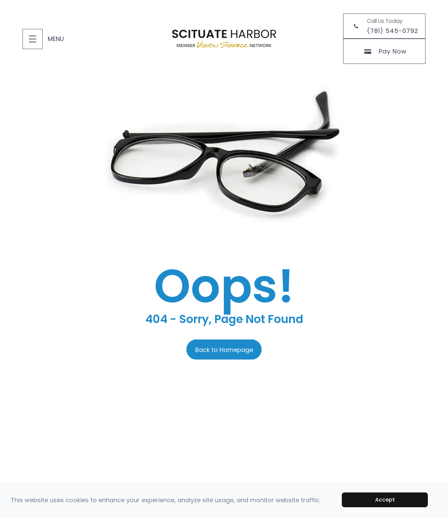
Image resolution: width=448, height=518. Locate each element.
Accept (385, 500)
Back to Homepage (224, 349)
